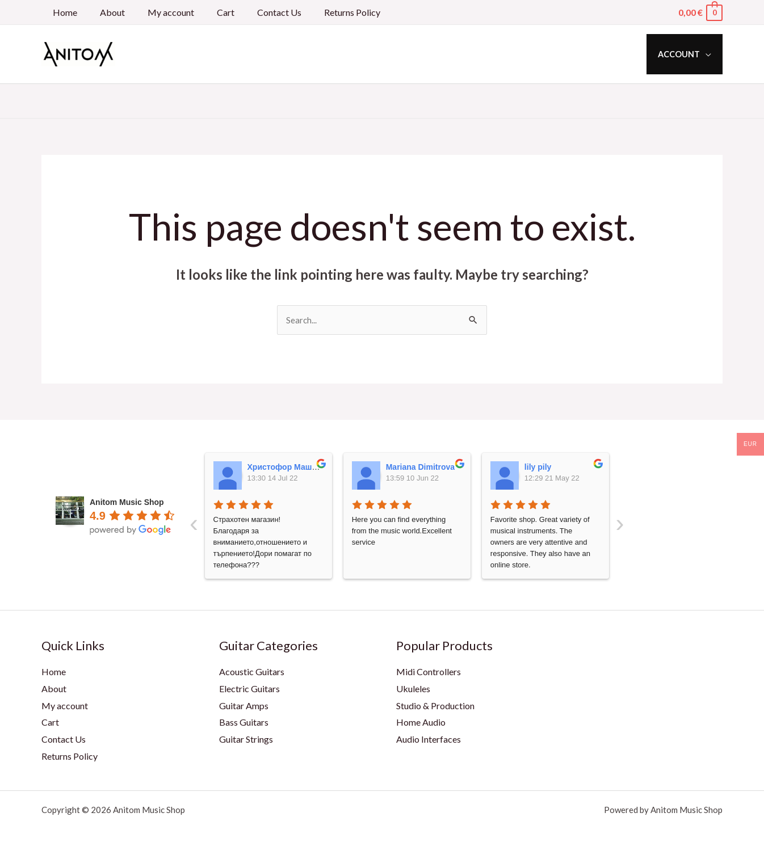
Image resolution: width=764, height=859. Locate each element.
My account (159, 12)
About (105, 12)
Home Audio (421, 722)
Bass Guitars (243, 722)
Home (63, 12)
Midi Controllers (428, 672)
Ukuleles (413, 689)
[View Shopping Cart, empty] (700, 12)
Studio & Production (435, 706)
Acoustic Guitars (251, 672)
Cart (210, 12)
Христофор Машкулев (291, 467)
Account (682, 54)
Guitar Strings (246, 739)
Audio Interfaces (428, 739)
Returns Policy (327, 12)
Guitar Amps (243, 706)
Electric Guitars (249, 689)
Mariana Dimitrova (420, 467)
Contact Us (259, 12)
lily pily (537, 467)
